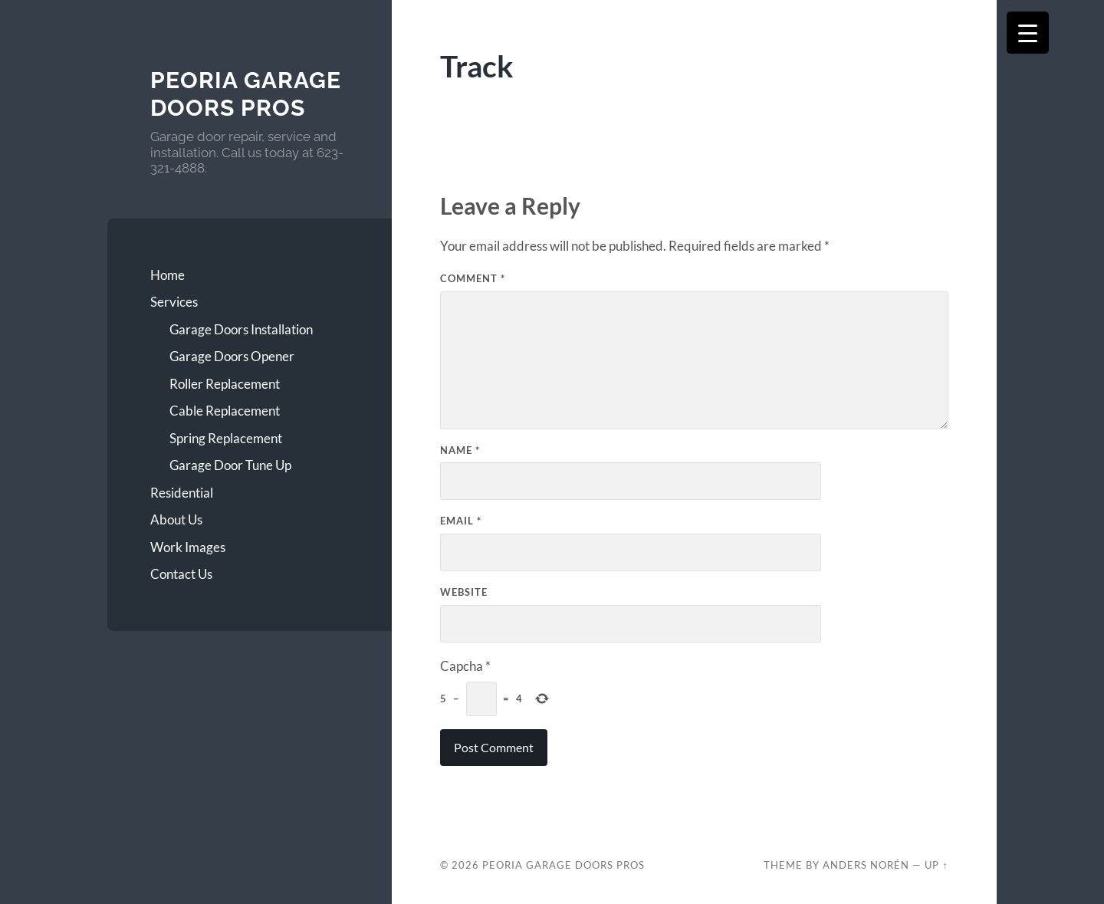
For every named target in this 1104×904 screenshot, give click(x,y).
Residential (181, 493)
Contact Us (181, 574)
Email (460, 520)
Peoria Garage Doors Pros (245, 94)
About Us (176, 519)
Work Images (187, 547)
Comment (472, 278)
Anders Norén (866, 865)
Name (460, 450)
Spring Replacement (225, 438)
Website (464, 592)
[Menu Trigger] (1028, 33)
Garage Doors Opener (231, 356)
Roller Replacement (224, 384)
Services (174, 302)
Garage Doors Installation (241, 329)
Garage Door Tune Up (230, 465)
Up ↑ (936, 865)
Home (167, 275)
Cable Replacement (224, 411)
